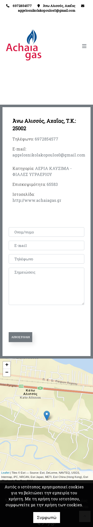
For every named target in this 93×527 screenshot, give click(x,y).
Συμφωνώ (46, 517)
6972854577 (46, 139)
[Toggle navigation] (68, 46)
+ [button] (6, 365)
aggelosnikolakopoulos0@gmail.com (46, 10)
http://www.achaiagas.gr (36, 200)
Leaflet (5, 472)
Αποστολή (20, 337)
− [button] (6, 372)
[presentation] (46, 318)
